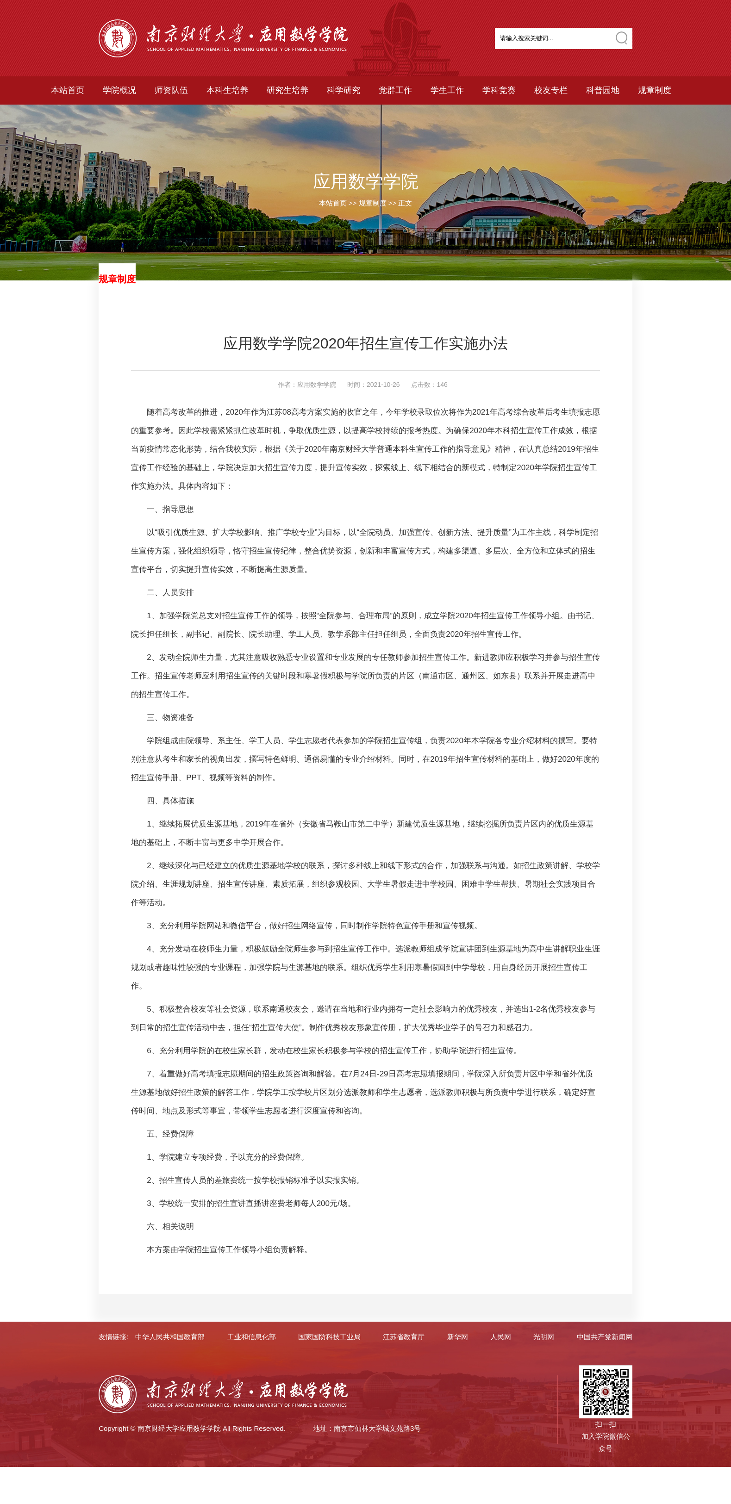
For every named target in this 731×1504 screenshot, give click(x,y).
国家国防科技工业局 (329, 1337)
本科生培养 (227, 90)
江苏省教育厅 (404, 1337)
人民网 (500, 1337)
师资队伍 (171, 90)
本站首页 (67, 90)
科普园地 (602, 90)
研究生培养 (287, 90)
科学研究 (343, 90)
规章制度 (654, 90)
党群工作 (395, 90)
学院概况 (119, 90)
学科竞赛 (499, 90)
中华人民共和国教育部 (170, 1337)
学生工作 (447, 90)
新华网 (457, 1337)
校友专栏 (551, 90)
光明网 (543, 1337)
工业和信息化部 (251, 1337)
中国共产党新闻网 (604, 1337)
